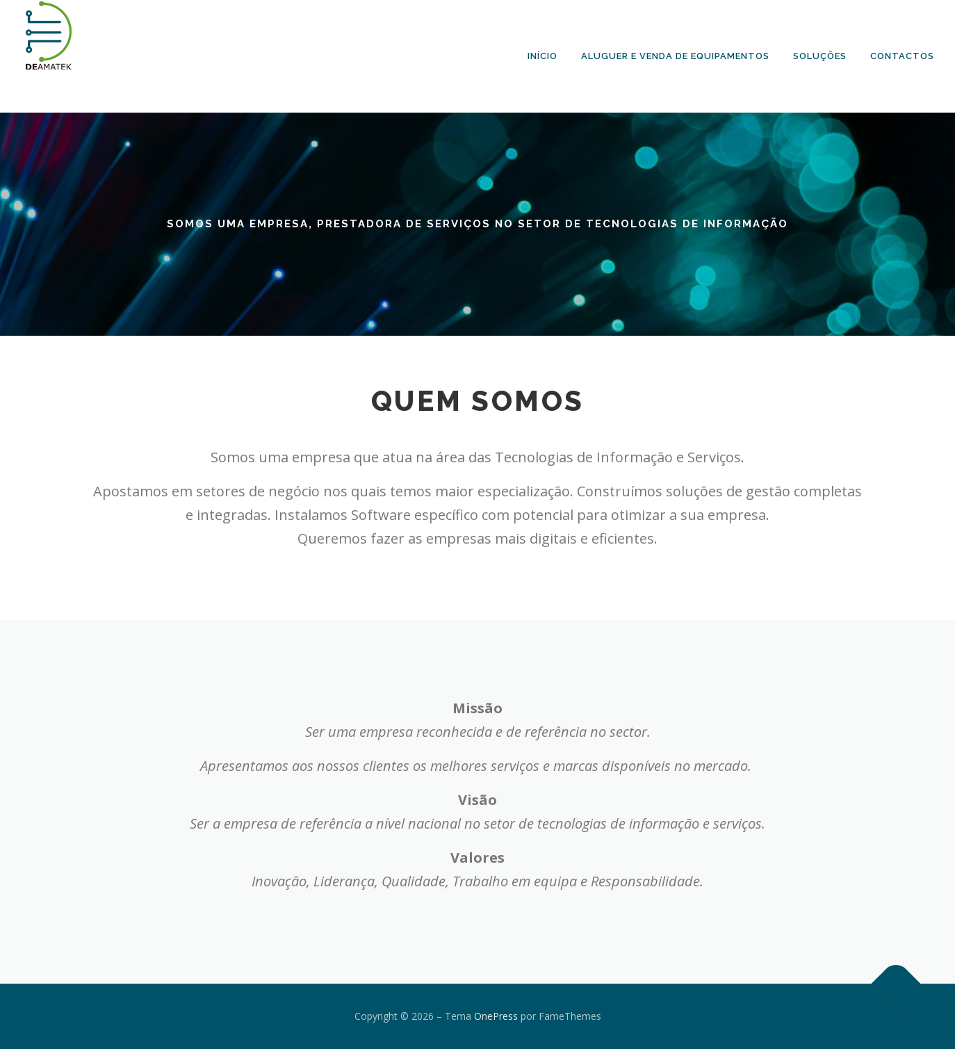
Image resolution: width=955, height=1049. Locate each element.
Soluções (820, 56)
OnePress (496, 1016)
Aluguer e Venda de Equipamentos (675, 56)
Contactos (902, 56)
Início (542, 56)
